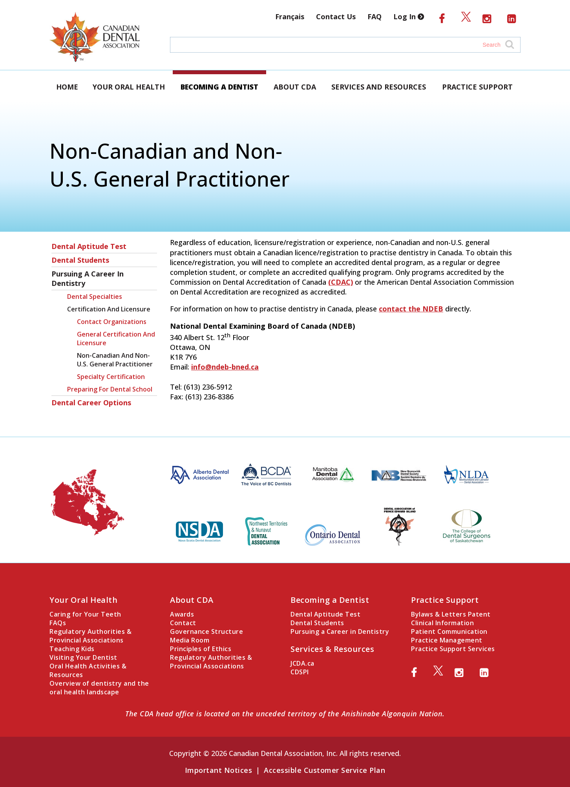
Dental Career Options (91, 402)
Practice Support (477, 87)
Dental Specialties (94, 296)
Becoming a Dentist (219, 87)
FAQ (374, 16)
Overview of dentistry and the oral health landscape (99, 687)
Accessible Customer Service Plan (324, 770)
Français (289, 16)
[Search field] (337, 45)
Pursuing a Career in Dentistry (87, 278)
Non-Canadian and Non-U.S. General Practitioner (115, 359)
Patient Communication (449, 631)
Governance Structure (206, 631)
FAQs (57, 623)
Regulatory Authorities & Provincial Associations (90, 635)
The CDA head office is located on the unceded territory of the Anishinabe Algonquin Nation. (285, 713)
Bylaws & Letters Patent (451, 614)
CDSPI (299, 672)
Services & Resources (332, 649)
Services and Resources (378, 87)
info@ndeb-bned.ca (225, 367)
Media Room (189, 640)
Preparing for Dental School (109, 389)
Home (67, 87)
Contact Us (336, 16)
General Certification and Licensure (116, 338)
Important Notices (218, 770)
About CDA (295, 87)
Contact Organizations (111, 321)
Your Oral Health (129, 87)
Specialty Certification (111, 376)
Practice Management (446, 640)
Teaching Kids (72, 648)
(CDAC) (340, 282)
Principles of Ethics (200, 648)
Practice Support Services (453, 648)
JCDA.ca (302, 663)
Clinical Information (442, 623)
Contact (183, 623)
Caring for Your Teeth (85, 614)
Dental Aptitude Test (88, 246)
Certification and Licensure (108, 309)
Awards (182, 614)
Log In (410, 16)
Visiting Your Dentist (83, 657)
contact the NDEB (411, 308)
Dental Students (80, 260)
